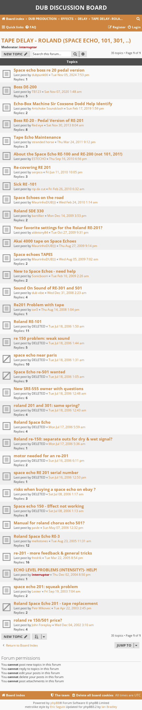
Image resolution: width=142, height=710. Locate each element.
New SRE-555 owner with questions (48, 388)
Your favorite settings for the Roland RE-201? (58, 227)
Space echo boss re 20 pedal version (49, 70)
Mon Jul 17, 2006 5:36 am (67, 444)
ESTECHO (39, 159)
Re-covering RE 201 (32, 167)
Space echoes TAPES (33, 254)
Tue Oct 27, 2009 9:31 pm (69, 232)
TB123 (36, 91)
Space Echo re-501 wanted (39, 371)
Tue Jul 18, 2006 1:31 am (66, 360)
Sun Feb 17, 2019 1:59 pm (85, 108)
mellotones (40, 541)
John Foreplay (41, 625)
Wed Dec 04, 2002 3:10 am (74, 625)
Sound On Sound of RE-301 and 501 (48, 288)
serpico (37, 172)
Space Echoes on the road (39, 197)
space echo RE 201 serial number (46, 472)
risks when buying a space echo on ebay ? (55, 489)
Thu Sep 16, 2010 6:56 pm (68, 159)
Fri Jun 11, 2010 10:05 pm (64, 172)
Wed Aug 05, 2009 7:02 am (78, 259)
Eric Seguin (57, 707)
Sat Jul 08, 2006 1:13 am (66, 511)
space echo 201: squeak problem (46, 586)
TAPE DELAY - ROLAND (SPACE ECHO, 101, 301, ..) (66, 40)
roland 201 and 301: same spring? (47, 405)
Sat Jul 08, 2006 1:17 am (66, 494)
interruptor (28, 47)
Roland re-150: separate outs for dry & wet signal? (63, 439)
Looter (36, 591)
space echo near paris (35, 355)
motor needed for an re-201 (41, 455)
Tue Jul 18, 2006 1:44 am (66, 343)
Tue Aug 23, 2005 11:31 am (71, 541)
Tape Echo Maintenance (37, 137)
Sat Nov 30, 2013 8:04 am (65, 125)
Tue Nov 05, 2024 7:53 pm (70, 75)
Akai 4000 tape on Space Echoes (45, 241)
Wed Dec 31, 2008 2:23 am (66, 293)
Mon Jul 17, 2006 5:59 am (67, 427)
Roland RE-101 (28, 321)
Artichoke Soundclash (47, 108)
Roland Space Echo (32, 422)
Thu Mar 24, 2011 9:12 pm (76, 142)
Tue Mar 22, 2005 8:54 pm (64, 558)
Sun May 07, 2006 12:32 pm (63, 527)
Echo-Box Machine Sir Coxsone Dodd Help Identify (63, 103)
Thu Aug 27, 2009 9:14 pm (78, 246)
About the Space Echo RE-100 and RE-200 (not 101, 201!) (68, 154)
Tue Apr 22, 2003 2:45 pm (72, 608)
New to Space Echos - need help (45, 271)
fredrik (36, 558)
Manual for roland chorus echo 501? (49, 522)
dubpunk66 (40, 75)
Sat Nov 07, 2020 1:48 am (63, 91)
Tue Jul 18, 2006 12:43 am (67, 410)
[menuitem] (138, 19)
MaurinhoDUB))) (44, 202)
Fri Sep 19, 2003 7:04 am (62, 591)
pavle (36, 527)
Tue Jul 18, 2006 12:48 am (67, 393)
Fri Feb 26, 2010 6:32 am (66, 189)
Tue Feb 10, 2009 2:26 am (70, 276)
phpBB (55, 703)
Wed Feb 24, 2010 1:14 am (78, 202)
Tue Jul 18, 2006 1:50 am (66, 326)
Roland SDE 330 (29, 210)
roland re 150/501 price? (38, 620)
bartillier (38, 215)
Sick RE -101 (25, 184)
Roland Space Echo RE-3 (37, 536)
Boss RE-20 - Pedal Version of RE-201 (49, 120)
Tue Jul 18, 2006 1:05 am (66, 376)
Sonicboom (40, 276)
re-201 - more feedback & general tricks (53, 553)
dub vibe (38, 293)
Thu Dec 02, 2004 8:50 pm (71, 574)
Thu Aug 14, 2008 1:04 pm (60, 309)
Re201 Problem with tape (39, 304)
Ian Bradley (109, 707)
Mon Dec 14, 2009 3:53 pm (66, 215)
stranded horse (43, 142)
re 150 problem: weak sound (42, 338)
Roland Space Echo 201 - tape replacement (56, 603)
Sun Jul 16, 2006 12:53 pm (67, 477)
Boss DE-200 (25, 86)
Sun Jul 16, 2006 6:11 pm (66, 460)
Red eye (37, 125)
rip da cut (38, 189)
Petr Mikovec (41, 608)
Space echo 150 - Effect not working (49, 506)
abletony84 (40, 232)
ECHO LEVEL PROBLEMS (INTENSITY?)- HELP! (55, 569)
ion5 (35, 309)
